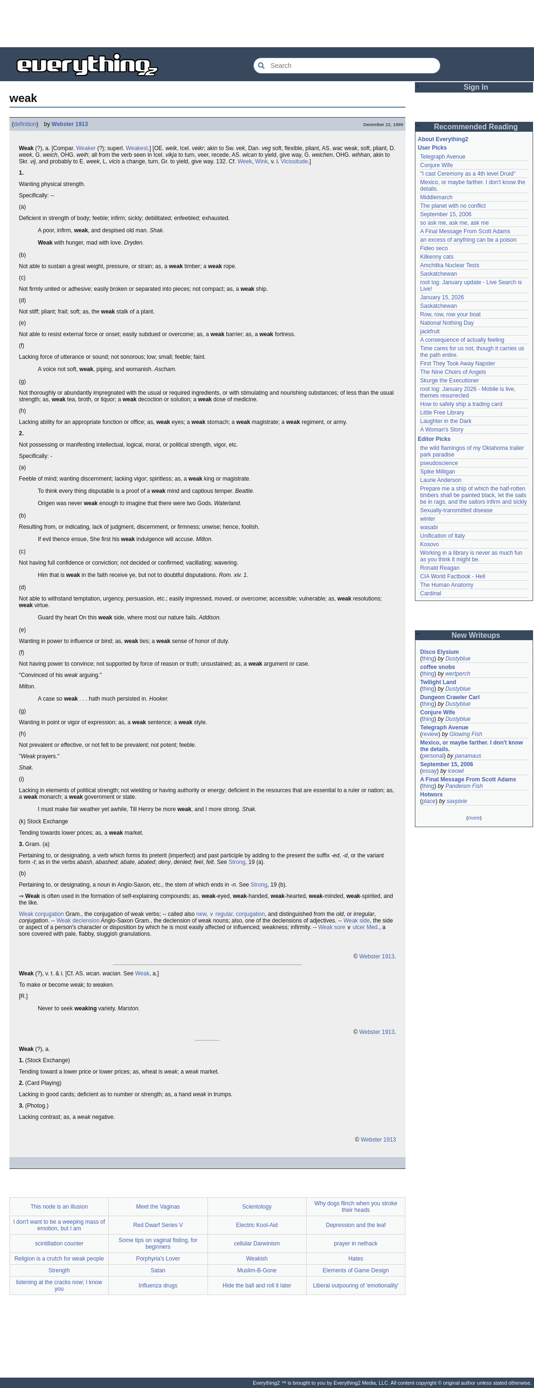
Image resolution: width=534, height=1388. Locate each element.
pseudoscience (439, 463)
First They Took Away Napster (457, 363)
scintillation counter (59, 1243)
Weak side (357, 920)
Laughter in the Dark (446, 421)
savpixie (457, 801)
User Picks (432, 147)
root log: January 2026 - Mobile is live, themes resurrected (468, 392)
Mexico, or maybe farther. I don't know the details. (471, 746)
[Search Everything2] (346, 66)
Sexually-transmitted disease (456, 510)
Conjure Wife (436, 165)
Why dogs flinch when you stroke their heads (355, 1206)
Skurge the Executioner (449, 380)
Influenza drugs (157, 1285)
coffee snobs (437, 667)
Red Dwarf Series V (158, 1225)
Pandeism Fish (463, 786)
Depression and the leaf (356, 1225)
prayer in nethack (356, 1243)
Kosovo (429, 544)
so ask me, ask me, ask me (454, 223)
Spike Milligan (437, 471)
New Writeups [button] (476, 635)
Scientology (257, 1206)
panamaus (468, 756)
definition (25, 124)
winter (427, 519)
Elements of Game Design (356, 1270)
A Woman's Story (441, 429)
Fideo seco (434, 248)
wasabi (429, 527)
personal (433, 756)
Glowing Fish (465, 734)
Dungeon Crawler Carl (450, 697)
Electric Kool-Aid (257, 1225)
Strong (237, 862)
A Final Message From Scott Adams (465, 231)
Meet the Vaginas (158, 1206)
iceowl (456, 771)
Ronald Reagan (439, 568)
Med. (373, 927)
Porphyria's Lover (158, 1258)
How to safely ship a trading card (461, 404)
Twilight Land (438, 682)
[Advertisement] (267, 23)
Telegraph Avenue (442, 156)
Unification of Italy (442, 536)
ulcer (359, 927)
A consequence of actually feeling (462, 340)
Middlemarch (436, 197)
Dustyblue (457, 658)
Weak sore (331, 927)
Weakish (257, 1258)
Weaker (85, 148)
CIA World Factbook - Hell (452, 576)
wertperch (457, 673)
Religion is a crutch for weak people (58, 1258)
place (429, 801)
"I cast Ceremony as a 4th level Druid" (468, 173)
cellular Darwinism (257, 1243)
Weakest (136, 148)
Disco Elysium (439, 652)
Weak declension (77, 920)
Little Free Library (442, 412)
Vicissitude (294, 161)
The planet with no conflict (453, 206)
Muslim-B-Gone (256, 1270)
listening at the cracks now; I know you (59, 1285)
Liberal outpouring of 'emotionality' (355, 1285)
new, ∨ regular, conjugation (230, 914)
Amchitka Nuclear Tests (449, 265)
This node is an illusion (58, 1206)
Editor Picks (434, 439)
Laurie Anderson (440, 480)
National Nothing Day (447, 323)
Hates (355, 1258)
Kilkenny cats (437, 257)
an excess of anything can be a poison (468, 240)
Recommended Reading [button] (476, 127)
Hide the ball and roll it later (257, 1285)
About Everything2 (443, 139)
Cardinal (430, 593)
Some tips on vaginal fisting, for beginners (158, 1243)
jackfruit (429, 331)
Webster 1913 (70, 124)
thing (428, 658)
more (474, 818)
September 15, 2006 (446, 214)
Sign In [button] (476, 87)
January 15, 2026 (442, 297)
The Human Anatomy (447, 585)
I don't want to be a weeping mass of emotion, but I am (59, 1225)
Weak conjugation (41, 914)
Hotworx (431, 794)
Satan (158, 1270)
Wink (261, 161)
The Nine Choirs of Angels (453, 372)
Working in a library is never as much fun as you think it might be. (471, 556)
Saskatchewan (438, 274)
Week (245, 161)
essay (429, 771)
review (430, 734)
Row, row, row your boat (450, 314)
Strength (58, 1270)
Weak (142, 973)
